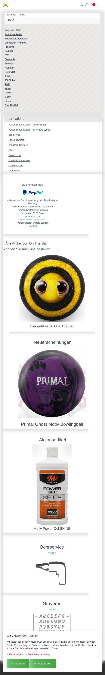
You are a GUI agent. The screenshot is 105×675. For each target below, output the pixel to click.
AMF (7, 84)
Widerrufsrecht (15, 165)
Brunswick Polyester (16, 38)
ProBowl (9, 47)
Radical (9, 51)
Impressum (14, 170)
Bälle (10, 20)
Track (8, 76)
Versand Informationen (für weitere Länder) (29, 129)
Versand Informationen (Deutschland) (27, 124)
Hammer (9, 68)
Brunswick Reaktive (15, 42)
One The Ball (11, 105)
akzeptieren (43, 663)
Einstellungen (15, 654)
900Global (10, 80)
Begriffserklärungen (18, 145)
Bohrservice (14, 135)
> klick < (52, 553)
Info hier (33, 226)
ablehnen (18, 663)
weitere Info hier (33, 216)
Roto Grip (10, 72)
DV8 (7, 55)
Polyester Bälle (13, 30)
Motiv (8, 97)
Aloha (8, 92)
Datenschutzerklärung (37, 654)
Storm (8, 88)
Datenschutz (14, 155)
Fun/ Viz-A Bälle (13, 34)
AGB (10, 150)
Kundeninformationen (19, 160)
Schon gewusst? (16, 140)
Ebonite (9, 63)
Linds (8, 101)
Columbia (10, 59)
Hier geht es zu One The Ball (52, 326)
